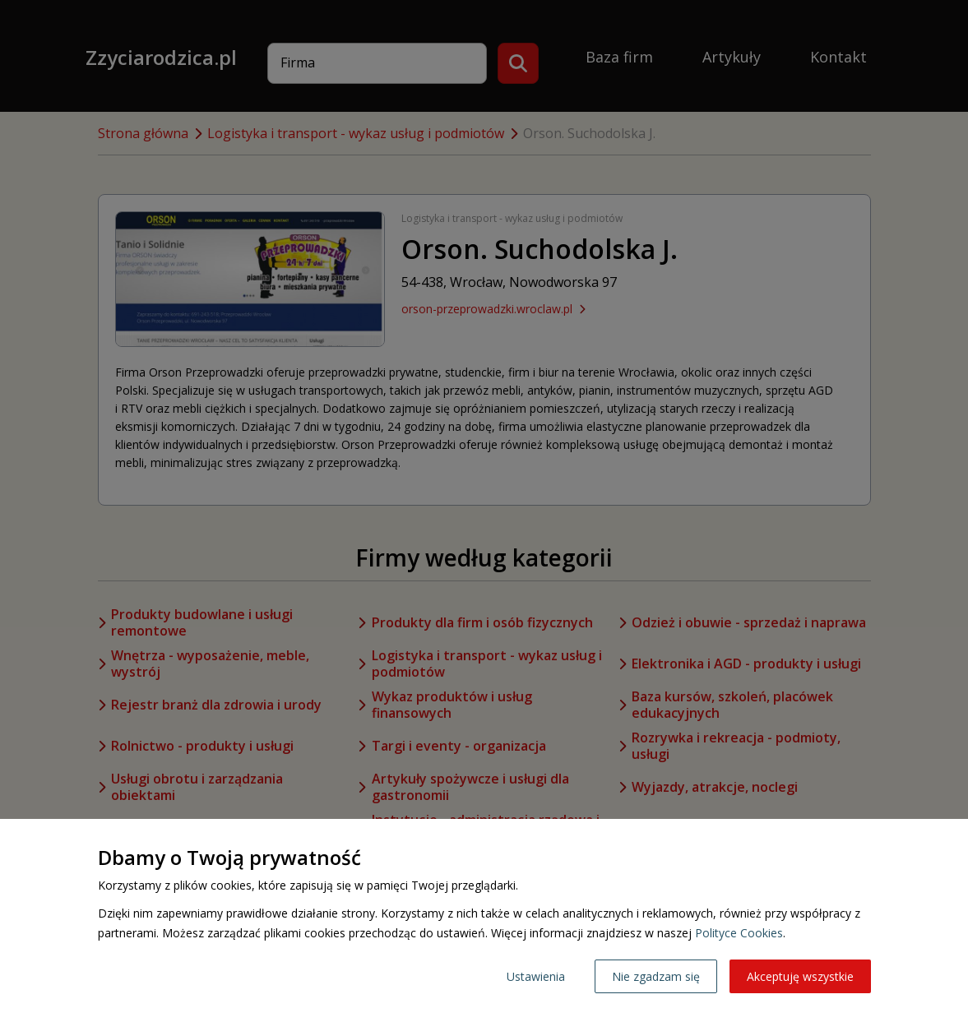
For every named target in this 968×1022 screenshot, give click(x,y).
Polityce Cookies (739, 933)
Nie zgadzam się (656, 976)
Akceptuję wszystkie (800, 976)
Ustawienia (536, 976)
